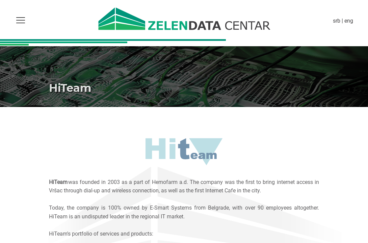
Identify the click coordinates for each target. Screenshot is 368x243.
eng (348, 20)
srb (336, 20)
